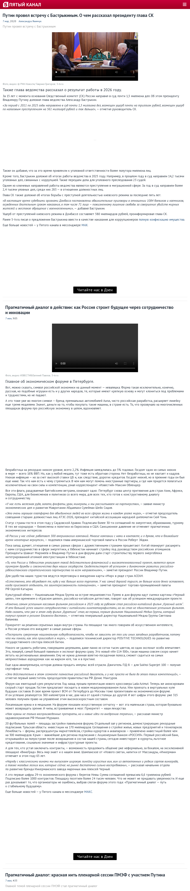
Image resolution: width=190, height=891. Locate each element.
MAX (85, 225)
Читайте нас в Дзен (95, 289)
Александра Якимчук (30, 21)
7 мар (6, 21)
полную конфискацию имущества (161, 219)
